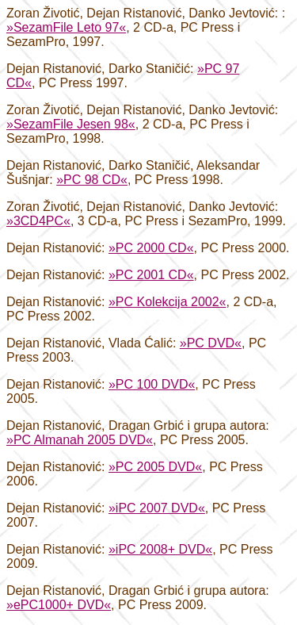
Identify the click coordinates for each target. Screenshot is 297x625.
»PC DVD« (211, 343)
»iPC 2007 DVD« (157, 508)
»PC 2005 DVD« (155, 467)
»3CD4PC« (38, 221)
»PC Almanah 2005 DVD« (79, 440)
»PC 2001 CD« (151, 275)
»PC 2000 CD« (151, 248)
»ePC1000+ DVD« (58, 605)
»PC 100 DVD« (152, 384)
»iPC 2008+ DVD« (160, 549)
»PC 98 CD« (92, 179)
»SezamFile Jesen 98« (70, 124)
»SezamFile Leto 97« (66, 27)
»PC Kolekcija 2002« (168, 302)
